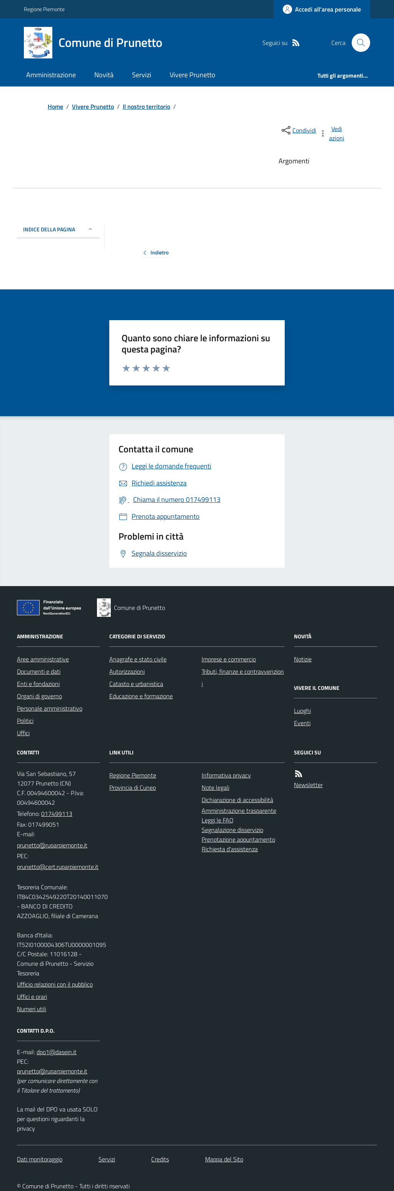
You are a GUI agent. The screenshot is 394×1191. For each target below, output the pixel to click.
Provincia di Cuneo (132, 787)
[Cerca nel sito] (358, 42)
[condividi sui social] (298, 130)
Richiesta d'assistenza (230, 849)
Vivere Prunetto (192, 75)
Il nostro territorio (146, 106)
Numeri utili (31, 1008)
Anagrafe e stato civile (138, 659)
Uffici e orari (32, 996)
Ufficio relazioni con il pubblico (55, 984)
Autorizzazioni (127, 671)
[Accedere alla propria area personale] (322, 9)
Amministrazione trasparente (239, 810)
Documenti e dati (38, 671)
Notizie (303, 659)
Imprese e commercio (229, 659)
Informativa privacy (226, 775)
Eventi (302, 723)
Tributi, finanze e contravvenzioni (243, 677)
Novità (104, 75)
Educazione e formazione (141, 696)
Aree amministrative (43, 659)
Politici (25, 720)
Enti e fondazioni (38, 683)
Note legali (215, 787)
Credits (160, 1159)
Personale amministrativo (49, 708)
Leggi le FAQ (218, 820)
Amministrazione (51, 75)
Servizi (141, 75)
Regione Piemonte (44, 9)
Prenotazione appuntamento (238, 839)
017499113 (56, 813)
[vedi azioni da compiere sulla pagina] (332, 133)
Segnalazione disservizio (232, 829)
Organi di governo (39, 696)
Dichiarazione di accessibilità (237, 799)
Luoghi (302, 710)
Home (55, 106)
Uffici (23, 733)
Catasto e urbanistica (136, 683)
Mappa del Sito (224, 1159)
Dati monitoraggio (39, 1159)
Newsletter (308, 784)
